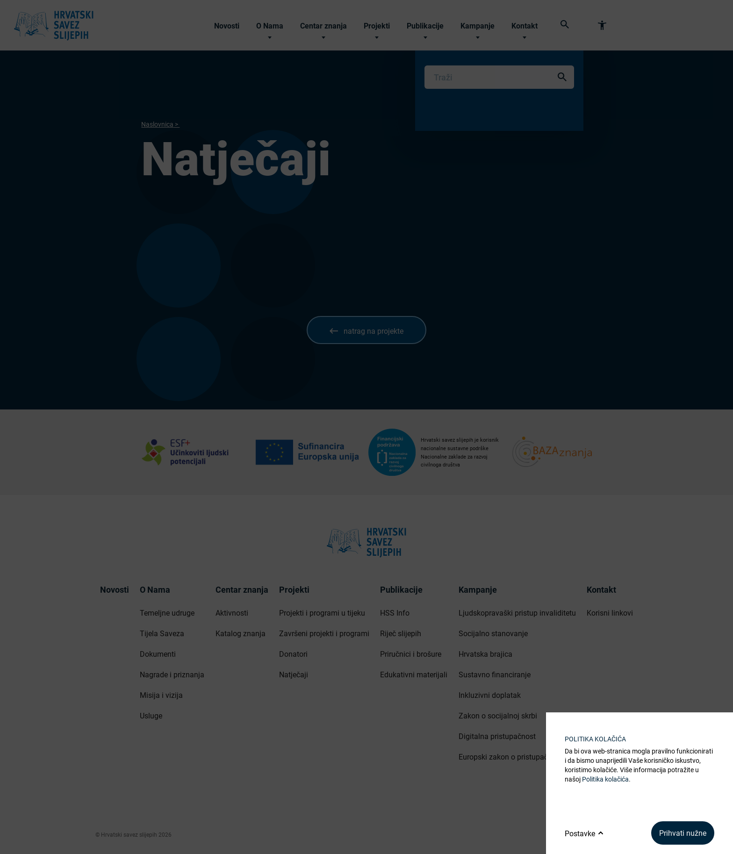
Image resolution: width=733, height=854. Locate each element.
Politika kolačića (605, 779)
